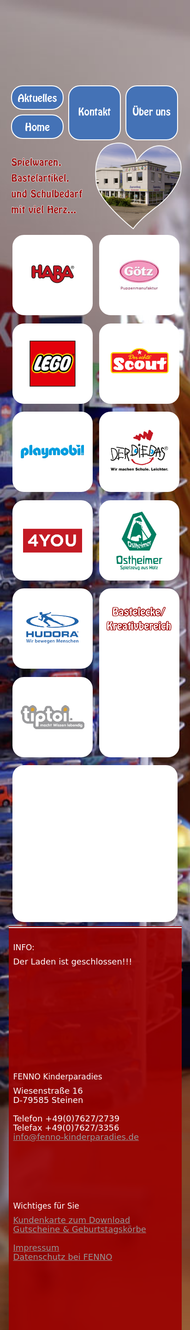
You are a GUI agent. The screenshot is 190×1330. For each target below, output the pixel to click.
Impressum (36, 1247)
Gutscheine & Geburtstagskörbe (79, 1229)
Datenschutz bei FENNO (63, 1257)
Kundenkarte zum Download (72, 1220)
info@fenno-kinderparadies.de (76, 1137)
